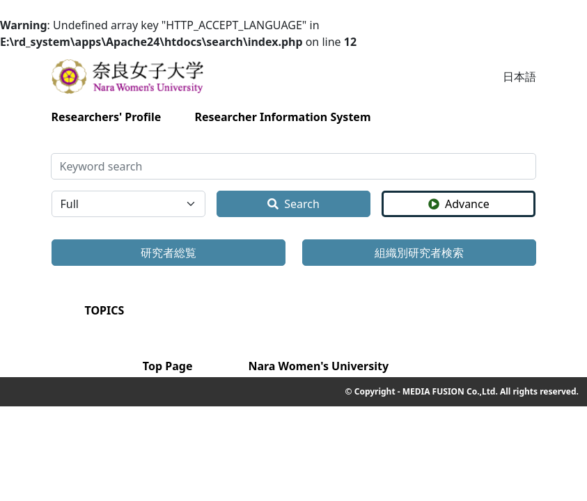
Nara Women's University (318, 366)
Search (293, 204)
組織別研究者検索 (419, 252)
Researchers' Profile (107, 117)
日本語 (519, 76)
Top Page (168, 366)
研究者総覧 (168, 252)
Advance (459, 204)
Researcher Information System (282, 117)
